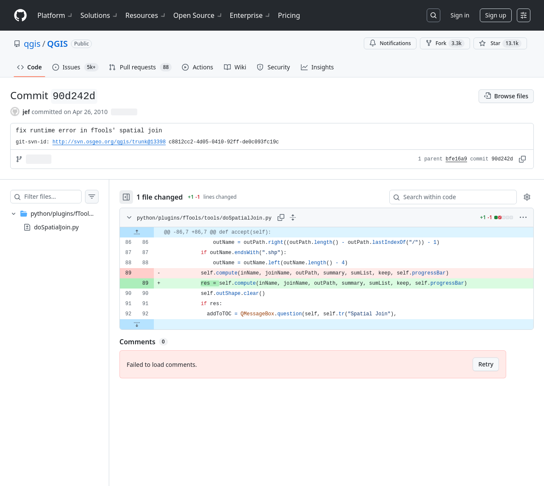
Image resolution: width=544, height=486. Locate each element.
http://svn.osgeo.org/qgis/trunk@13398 (108, 142)
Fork (445, 43)
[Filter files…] (61, 196)
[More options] (523, 217)
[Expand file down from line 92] (154, 324)
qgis (32, 43)
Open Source (198, 15)
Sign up (495, 15)
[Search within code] (449, 197)
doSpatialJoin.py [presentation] (56, 227)
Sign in (459, 15)
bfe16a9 (456, 159)
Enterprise (250, 15)
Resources (146, 15)
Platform (55, 15)
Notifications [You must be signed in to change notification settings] (390, 43)
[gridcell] (335, 232)
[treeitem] (63, 220)
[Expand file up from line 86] (154, 232)
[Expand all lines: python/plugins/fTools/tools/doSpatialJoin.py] (310, 217)
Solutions (99, 15)
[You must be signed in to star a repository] (500, 43)
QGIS (57, 43)
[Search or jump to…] (433, 15)
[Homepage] (20, 16)
